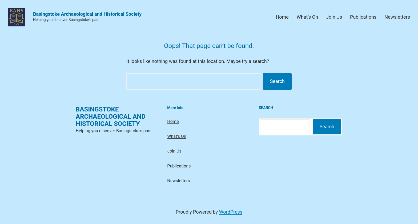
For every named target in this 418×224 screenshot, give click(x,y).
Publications (363, 17)
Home (282, 17)
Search (277, 81)
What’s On (307, 17)
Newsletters (397, 17)
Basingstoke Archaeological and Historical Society (87, 14)
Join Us (334, 17)
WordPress (230, 212)
